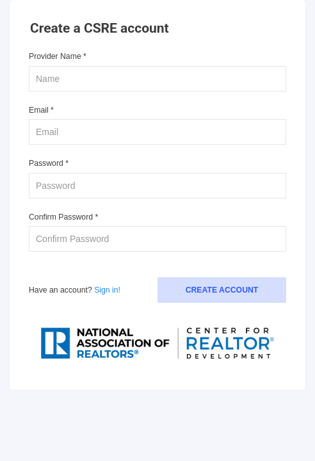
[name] (157, 79)
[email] (157, 132)
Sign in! (107, 290)
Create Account (222, 290)
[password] (157, 185)
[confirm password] (157, 239)
